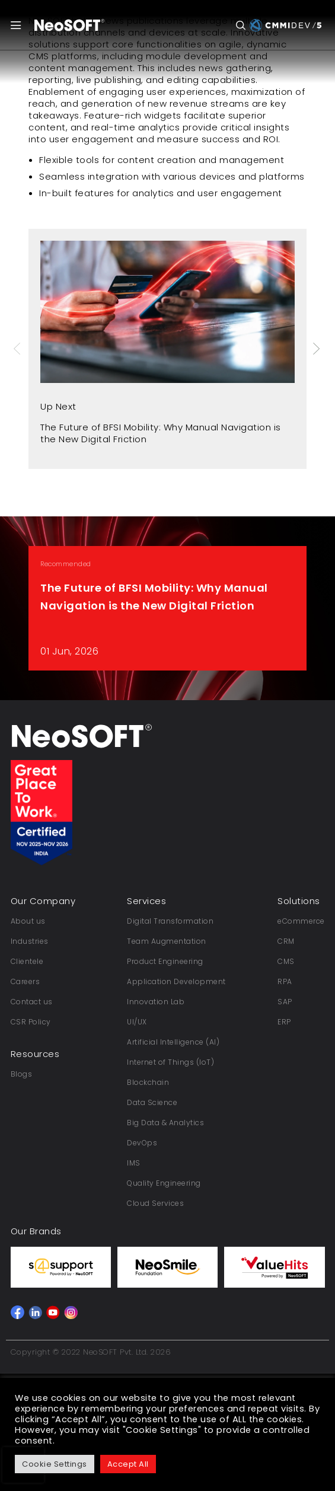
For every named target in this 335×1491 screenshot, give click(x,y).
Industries (30, 941)
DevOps (142, 1143)
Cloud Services (155, 1203)
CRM (286, 941)
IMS (134, 1163)
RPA (284, 981)
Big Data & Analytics (165, 1123)
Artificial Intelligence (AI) (173, 1042)
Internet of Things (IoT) (170, 1062)
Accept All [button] (128, 1464)
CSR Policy (31, 1022)
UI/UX (137, 1022)
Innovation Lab (155, 1002)
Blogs (22, 1074)
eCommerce (301, 921)
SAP (284, 1002)
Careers (25, 981)
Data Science (152, 1102)
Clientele (27, 961)
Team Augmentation (166, 941)
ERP (284, 1022)
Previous (18, 349)
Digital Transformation (170, 921)
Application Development (176, 981)
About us (28, 921)
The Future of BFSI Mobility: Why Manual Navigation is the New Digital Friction (160, 433)
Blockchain (148, 1082)
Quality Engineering (164, 1183)
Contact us (32, 1002)
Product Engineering (165, 961)
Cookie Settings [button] (54, 1464)
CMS (286, 961)
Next (317, 349)
